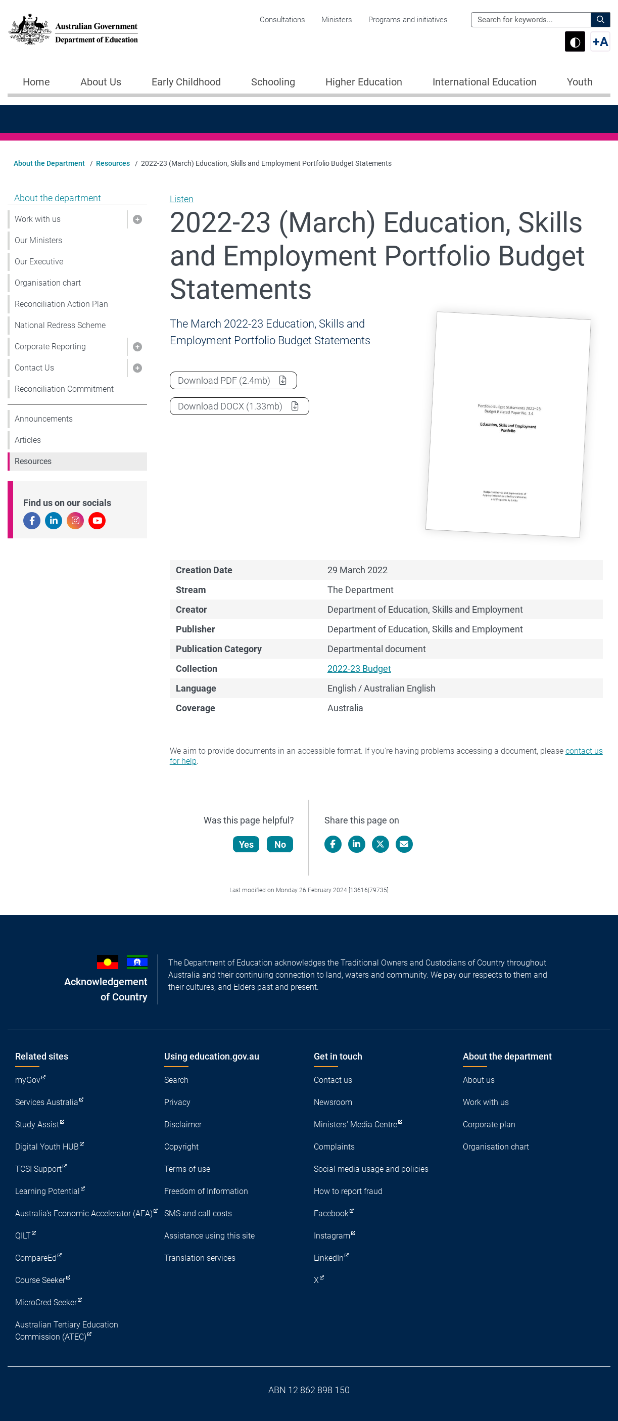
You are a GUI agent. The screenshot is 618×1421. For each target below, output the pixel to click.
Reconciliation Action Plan (61, 304)
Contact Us (34, 368)
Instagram (332, 1236)
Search (176, 1080)
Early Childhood (186, 82)
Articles (28, 440)
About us (479, 1080)
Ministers (336, 19)
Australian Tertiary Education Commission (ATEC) (66, 1331)
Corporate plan (489, 1124)
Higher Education (363, 82)
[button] (137, 219)
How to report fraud (348, 1191)
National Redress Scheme (60, 325)
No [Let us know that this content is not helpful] (280, 844)
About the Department (49, 163)
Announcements (44, 419)
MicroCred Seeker (46, 1302)
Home (36, 82)
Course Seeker (40, 1280)
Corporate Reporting (50, 346)
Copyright (181, 1147)
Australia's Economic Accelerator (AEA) (84, 1213)
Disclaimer (183, 1124)
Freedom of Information (206, 1191)
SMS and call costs (198, 1213)
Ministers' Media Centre (355, 1124)
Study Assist (37, 1124)
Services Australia (46, 1102)
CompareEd (36, 1258)
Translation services (199, 1258)
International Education (485, 82)
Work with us (38, 219)
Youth (580, 82)
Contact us (333, 1080)
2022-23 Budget (359, 668)
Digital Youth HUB (47, 1147)
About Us (100, 82)
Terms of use (187, 1169)
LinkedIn (329, 1258)
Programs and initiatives (408, 19)
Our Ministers (38, 240)
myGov (27, 1080)
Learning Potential (47, 1191)
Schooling (273, 82)
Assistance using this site (209, 1236)
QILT (23, 1236)
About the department (57, 198)
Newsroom (333, 1102)
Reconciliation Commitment (64, 389)
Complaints (334, 1147)
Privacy (177, 1102)
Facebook (331, 1213)
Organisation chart (48, 283)
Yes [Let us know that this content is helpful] (246, 844)
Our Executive (39, 261)
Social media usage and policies (371, 1169)
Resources (113, 163)
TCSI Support (38, 1169)
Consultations (282, 19)
